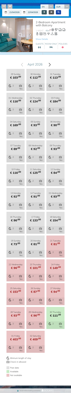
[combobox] (34, 64)
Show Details (42, 39)
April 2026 (35, 64)
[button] (44, 12)
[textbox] (14, 12)
